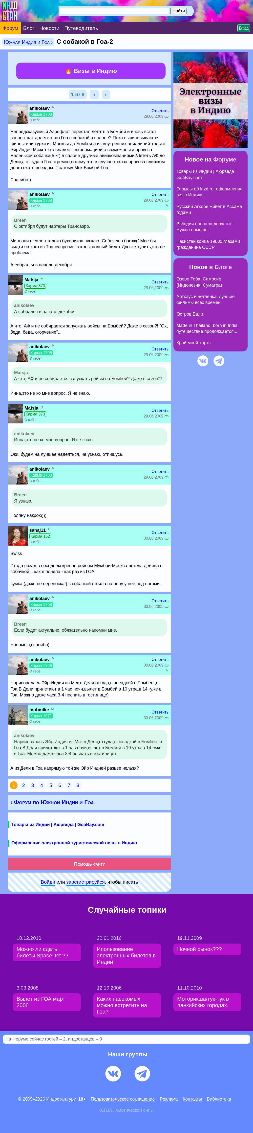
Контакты (192, 1099)
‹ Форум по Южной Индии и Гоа (52, 802)
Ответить (160, 111)
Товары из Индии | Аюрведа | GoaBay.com (57, 824)
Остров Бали (189, 314)
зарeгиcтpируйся (85, 882)
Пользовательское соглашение (123, 1099)
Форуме (224, 159)
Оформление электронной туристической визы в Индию (74, 842)
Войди (48, 882)
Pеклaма (169, 1099)
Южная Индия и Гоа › (28, 42)
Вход (244, 28)
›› (106, 94)
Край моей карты (193, 342)
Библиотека (219, 1099)
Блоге (223, 267)
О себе (35, 120)
